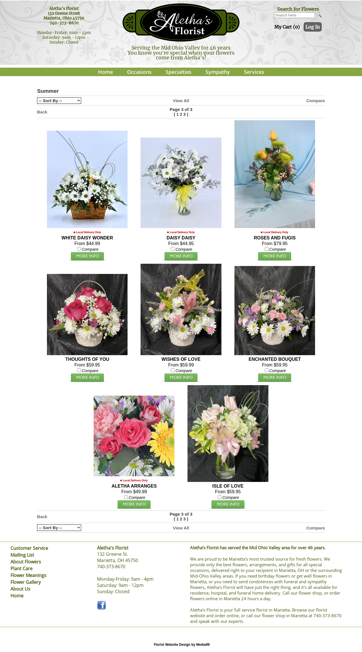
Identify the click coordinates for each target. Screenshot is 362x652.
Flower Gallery (25, 582)
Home (105, 71)
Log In (312, 27)
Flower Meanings (28, 575)
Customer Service (29, 548)
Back (42, 112)
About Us (20, 589)
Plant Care (21, 568)
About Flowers (25, 562)
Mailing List (22, 555)
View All (181, 100)
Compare (315, 100)
